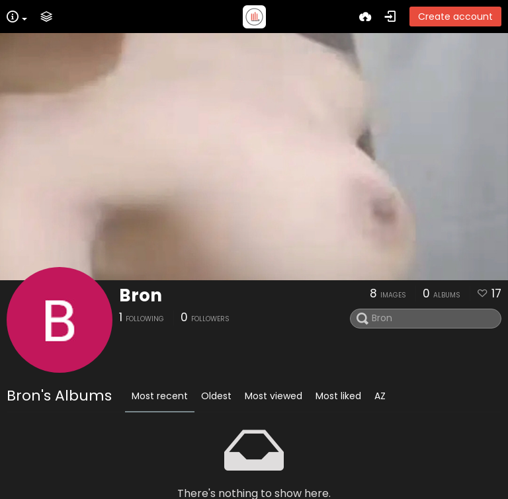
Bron (140, 295)
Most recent (160, 396)
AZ (380, 396)
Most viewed (273, 396)
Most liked (338, 396)
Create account (455, 16)
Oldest (216, 396)
